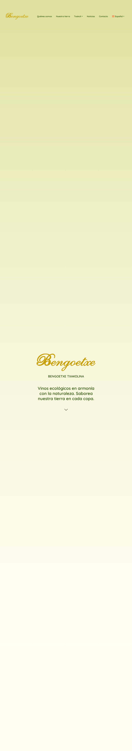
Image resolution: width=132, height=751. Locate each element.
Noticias (91, 16)
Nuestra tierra (63, 16)
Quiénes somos (44, 16)
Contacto (103, 16)
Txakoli (77, 16)
